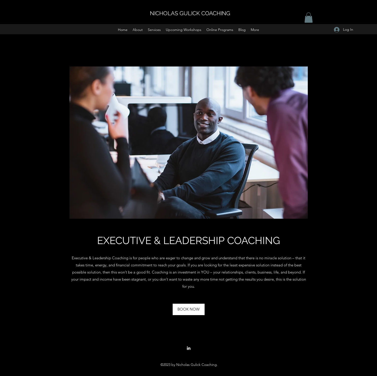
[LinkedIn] (188, 348)
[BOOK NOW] (189, 309)
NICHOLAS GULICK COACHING (190, 13)
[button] (154, 29)
